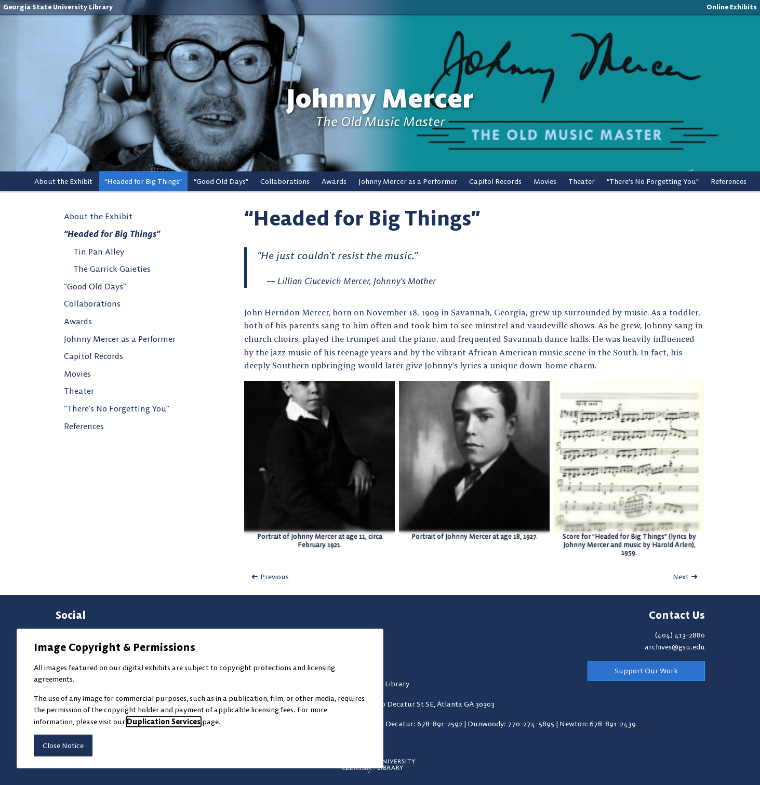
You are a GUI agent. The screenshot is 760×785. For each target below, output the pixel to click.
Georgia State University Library (58, 7)
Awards (334, 181)
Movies (545, 181)
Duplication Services (164, 721)
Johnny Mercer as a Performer (407, 181)
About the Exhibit (63, 181)
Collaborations (285, 181)
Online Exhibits (731, 7)
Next (681, 576)
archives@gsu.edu (675, 646)
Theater (581, 181)
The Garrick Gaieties (112, 268)
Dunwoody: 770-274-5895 (512, 723)
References (728, 181)
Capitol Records (495, 181)
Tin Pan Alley (98, 251)
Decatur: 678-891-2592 (424, 723)
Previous (274, 576)
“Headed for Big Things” (143, 181)
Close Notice (63, 745)
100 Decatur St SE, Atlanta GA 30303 (434, 704)
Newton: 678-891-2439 (597, 723)
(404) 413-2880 (680, 635)
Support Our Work (646, 670)
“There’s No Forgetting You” (653, 181)
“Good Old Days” (221, 181)
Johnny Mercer (380, 98)
